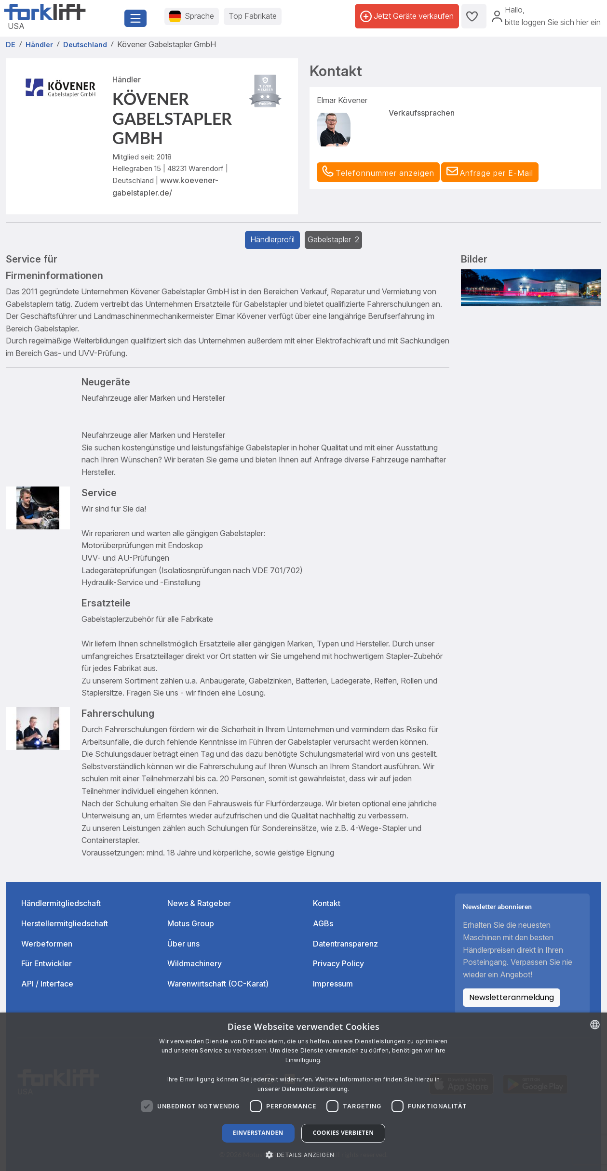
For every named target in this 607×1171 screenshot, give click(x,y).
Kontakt (326, 903)
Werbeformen (46, 943)
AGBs (323, 923)
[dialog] (303, 1092)
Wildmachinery (194, 963)
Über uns (183, 943)
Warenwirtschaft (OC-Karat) (218, 983)
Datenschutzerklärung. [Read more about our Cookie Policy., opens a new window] (316, 1088)
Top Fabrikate (253, 16)
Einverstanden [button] (258, 1133)
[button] (490, 172)
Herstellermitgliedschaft (64, 923)
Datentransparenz (345, 943)
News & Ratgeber (199, 903)
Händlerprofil (272, 239)
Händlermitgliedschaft (61, 903)
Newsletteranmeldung (511, 997)
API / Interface (47, 983)
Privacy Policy (338, 963)
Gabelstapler (333, 239)
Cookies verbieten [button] (343, 1133)
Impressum (333, 983)
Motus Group (190, 923)
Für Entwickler (46, 963)
